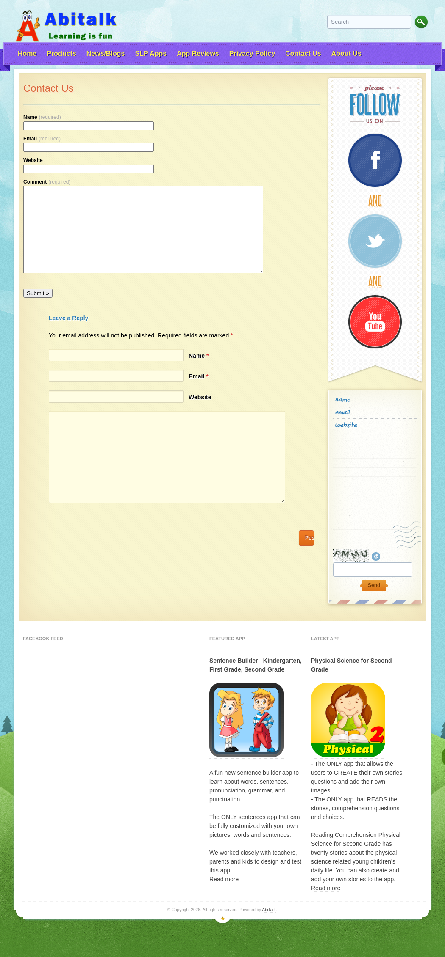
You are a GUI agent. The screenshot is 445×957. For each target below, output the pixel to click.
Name (42, 117)
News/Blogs (105, 53)
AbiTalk (268, 910)
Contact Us (303, 53)
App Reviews (198, 53)
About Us (346, 53)
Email (42, 139)
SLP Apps (151, 53)
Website (33, 160)
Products (61, 53)
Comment (46, 182)
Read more (224, 879)
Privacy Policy (252, 53)
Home (27, 53)
